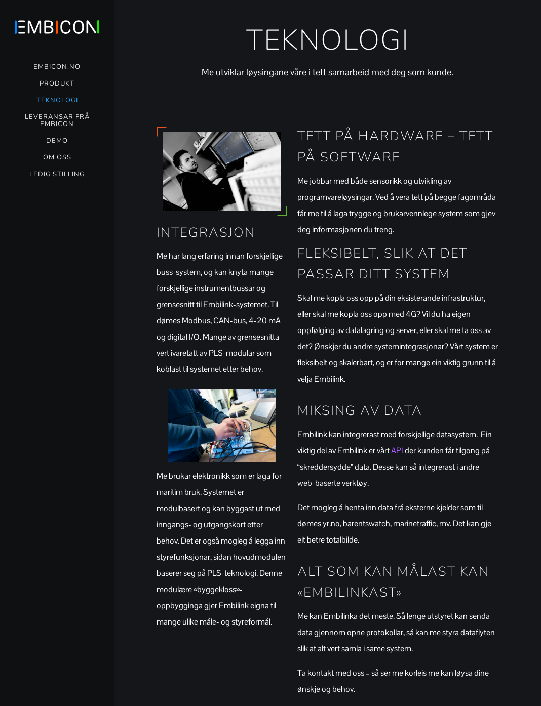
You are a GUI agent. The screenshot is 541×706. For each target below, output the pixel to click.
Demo (57, 141)
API (397, 450)
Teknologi (57, 101)
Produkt (57, 84)
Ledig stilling (57, 175)
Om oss (57, 158)
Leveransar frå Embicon (57, 121)
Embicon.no (57, 67)
